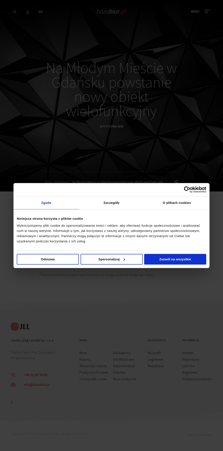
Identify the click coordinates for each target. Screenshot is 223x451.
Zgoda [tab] (46, 203)
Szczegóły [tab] (111, 203)
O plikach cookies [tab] (177, 203)
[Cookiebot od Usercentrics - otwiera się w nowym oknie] (187, 189)
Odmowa (48, 259)
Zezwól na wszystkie (175, 259)
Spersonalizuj (111, 259)
